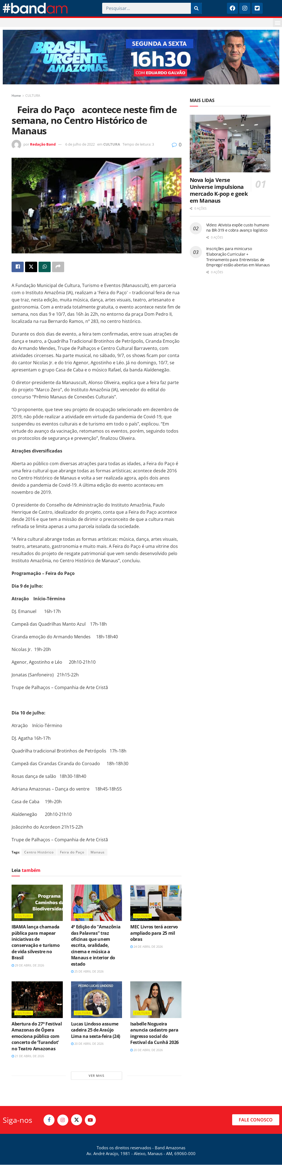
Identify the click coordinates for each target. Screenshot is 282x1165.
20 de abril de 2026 (87, 1044)
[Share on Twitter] (31, 267)
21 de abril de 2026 (28, 1056)
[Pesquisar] (196, 8)
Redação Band (43, 144)
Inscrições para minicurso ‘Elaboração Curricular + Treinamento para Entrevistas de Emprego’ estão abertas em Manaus (238, 256)
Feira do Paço (72, 852)
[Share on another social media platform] (58, 267)
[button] (277, 22)
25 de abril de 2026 (87, 971)
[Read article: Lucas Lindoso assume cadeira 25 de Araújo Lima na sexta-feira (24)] (96, 1000)
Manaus (98, 852)
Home (16, 95)
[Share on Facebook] (18, 267)
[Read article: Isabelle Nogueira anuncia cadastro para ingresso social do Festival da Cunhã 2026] (155, 1000)
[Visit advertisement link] (141, 57)
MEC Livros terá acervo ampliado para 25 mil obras (154, 933)
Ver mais (96, 1076)
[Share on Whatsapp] (45, 267)
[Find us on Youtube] (90, 1120)
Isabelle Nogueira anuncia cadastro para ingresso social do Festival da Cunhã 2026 (154, 1033)
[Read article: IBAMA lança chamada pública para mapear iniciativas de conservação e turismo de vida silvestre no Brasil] (37, 903)
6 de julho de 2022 (80, 144)
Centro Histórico (39, 852)
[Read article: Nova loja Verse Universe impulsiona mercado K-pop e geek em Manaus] (230, 144)
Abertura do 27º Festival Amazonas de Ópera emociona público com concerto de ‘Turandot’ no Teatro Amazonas (37, 1036)
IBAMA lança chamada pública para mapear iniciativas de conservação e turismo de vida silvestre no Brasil (35, 942)
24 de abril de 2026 (146, 947)
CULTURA (32, 95)
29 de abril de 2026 (28, 965)
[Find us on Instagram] (62, 1120)
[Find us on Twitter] (76, 1120)
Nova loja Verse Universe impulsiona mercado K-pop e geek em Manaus (219, 190)
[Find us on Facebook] (49, 1120)
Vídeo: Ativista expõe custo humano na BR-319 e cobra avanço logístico (237, 227)
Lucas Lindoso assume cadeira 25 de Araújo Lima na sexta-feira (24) (95, 1030)
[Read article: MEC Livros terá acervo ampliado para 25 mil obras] (155, 903)
